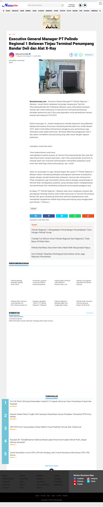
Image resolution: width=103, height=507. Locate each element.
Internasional (7, 483)
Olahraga (55, 11)
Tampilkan (89, 313)
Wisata (39, 492)
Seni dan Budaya (43, 489)
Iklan (48, 500)
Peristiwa (6, 489)
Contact (42, 500)
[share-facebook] (71, 55)
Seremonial (58, 489)
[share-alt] (36, 216)
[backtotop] (51, 475)
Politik (93, 11)
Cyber (53, 500)
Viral (22, 492)
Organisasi (20, 11)
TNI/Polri (84, 11)
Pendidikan (66, 11)
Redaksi (67, 500)
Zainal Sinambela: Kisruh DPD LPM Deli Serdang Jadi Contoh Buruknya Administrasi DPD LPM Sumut (50, 459)
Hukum (29, 11)
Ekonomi (40, 480)
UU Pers (60, 500)
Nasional (57, 483)
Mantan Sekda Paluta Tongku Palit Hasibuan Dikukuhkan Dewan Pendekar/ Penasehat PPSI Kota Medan (52, 417)
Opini (21, 486)
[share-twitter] (76, 55)
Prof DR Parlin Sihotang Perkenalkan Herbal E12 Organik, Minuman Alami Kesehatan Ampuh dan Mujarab (53, 403)
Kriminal (38, 11)
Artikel (75, 11)
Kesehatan (24, 483)
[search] (45, 5)
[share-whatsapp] (81, 55)
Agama (46, 11)
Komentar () (89, 55)
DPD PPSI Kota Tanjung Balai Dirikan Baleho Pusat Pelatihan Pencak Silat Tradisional (50, 431)
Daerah (10, 11)
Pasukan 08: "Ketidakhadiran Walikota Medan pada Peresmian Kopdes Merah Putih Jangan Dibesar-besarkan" (51, 445)
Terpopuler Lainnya (51, 470)
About (35, 500)
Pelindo (14, 34)
